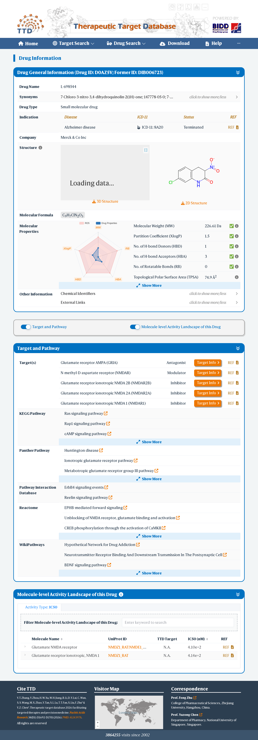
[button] (150, 97)
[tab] (39, 607)
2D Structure (194, 203)
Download (175, 43)
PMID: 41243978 (72, 717)
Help (214, 43)
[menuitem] (28, 43)
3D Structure (105, 201)
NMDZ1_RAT (118, 655)
